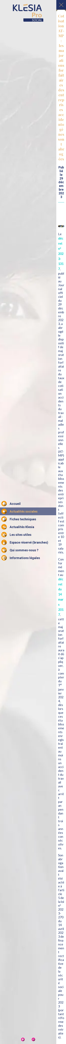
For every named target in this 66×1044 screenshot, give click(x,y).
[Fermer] (61, 5)
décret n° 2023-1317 (60, 253)
